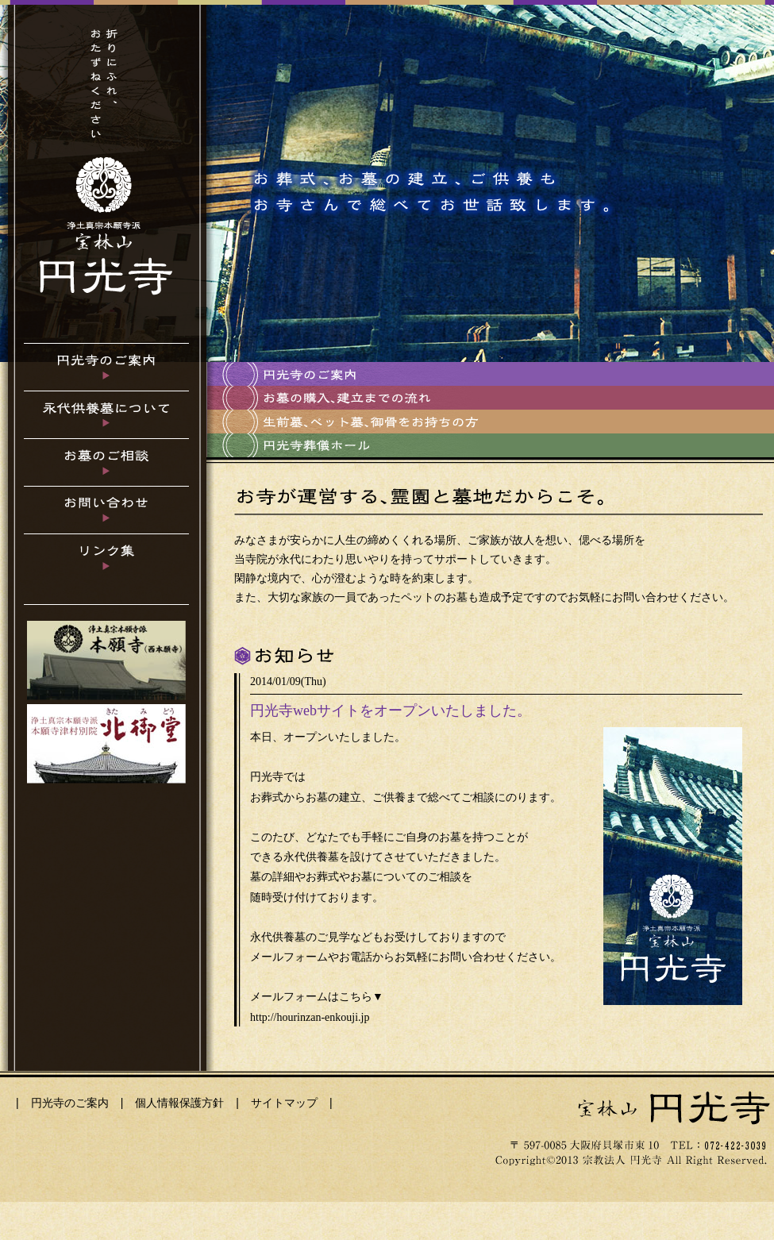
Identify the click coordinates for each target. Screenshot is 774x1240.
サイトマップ (284, 1102)
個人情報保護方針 (179, 1102)
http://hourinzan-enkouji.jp (309, 1017)
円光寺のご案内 (70, 1102)
